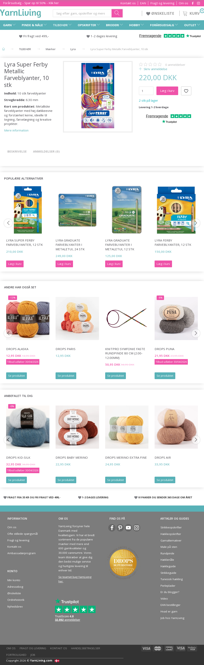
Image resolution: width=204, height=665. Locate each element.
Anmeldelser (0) (46, 151)
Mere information (16, 130)
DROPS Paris (65, 349)
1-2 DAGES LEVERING (95, 497)
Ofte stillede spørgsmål (22, 534)
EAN (143, 3)
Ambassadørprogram (21, 553)
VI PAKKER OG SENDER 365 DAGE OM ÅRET (165, 497)
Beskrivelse (17, 151)
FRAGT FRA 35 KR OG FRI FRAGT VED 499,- (33, 497)
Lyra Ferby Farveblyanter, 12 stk (173, 242)
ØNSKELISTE (160, 13)
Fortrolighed (16, 655)
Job (33, 655)
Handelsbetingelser (85, 648)
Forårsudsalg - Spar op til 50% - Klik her (31, 3)
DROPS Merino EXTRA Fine (126, 457)
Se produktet (16, 375)
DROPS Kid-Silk (18, 457)
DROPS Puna (164, 349)
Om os (183, 3)
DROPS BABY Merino (72, 457)
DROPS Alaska (17, 349)
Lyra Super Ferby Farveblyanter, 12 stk (24, 242)
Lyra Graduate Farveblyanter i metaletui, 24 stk (70, 244)
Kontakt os (128, 3)
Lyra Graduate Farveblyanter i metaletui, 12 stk (119, 244)
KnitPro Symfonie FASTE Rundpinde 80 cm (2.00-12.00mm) (125, 353)
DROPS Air (163, 457)
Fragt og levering (162, 3)
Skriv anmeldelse (155, 69)
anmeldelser (175, 65)
